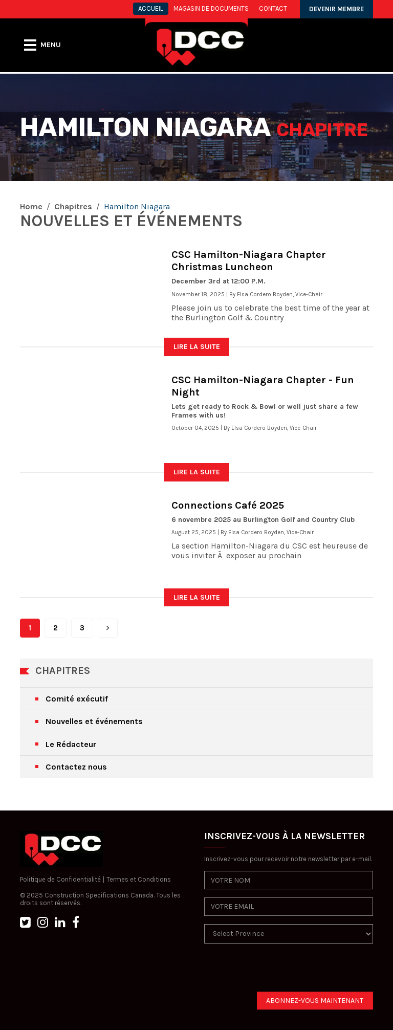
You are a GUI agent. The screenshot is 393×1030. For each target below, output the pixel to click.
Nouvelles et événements (94, 721)
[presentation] (282, 972)
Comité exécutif (77, 699)
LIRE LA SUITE (196, 346)
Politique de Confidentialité (60, 879)
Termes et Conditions (138, 879)
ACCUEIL (150, 8)
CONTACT (273, 8)
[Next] (108, 628)
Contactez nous (76, 767)
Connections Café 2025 (227, 505)
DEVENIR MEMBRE (336, 9)
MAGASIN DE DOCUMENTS (211, 8)
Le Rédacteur (71, 744)
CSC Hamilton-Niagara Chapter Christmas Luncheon (248, 261)
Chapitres (73, 206)
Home (31, 206)
